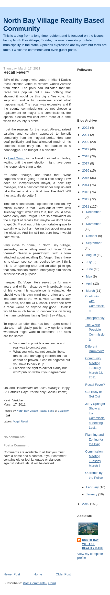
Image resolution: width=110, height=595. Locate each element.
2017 (86, 163)
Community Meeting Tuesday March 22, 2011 (94, 367)
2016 (86, 170)
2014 (86, 185)
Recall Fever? (95, 384)
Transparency (95, 318)
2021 (86, 135)
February (93, 487)
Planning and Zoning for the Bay (94, 439)
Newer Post (11, 574)
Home (37, 574)
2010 (86, 504)
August (91, 255)
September (94, 243)
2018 (86, 156)
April (89, 283)
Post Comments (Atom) (39, 583)
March (91, 290)
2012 (86, 199)
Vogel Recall (21, 421)
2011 (86, 206)
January (92, 494)
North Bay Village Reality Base (92, 544)
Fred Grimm (16, 158)
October (92, 236)
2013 (86, 192)
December (93, 212)
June (90, 269)
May (89, 276)
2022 (86, 127)
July (89, 262)
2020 (86, 142)
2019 (86, 149)
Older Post (63, 574)
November (93, 224)
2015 (86, 178)
